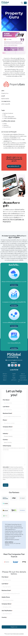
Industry (5, 433)
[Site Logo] (5, 3)
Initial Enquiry (7, 445)
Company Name (8, 427)
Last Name (6, 406)
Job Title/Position (7, 610)
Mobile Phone (6, 597)
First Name (6, 400)
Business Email (7, 413)
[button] (22, 3)
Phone (5, 420)
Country (5, 439)
